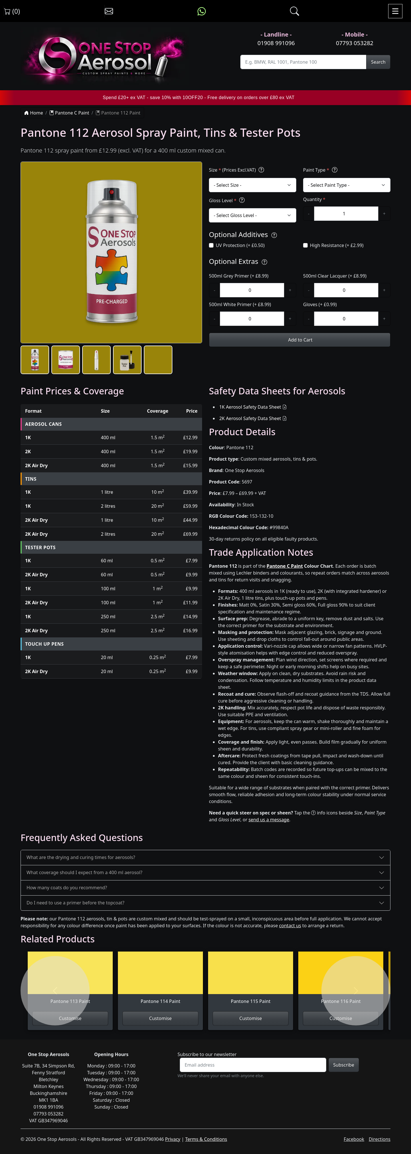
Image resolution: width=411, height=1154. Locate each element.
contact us (290, 925)
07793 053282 (354, 43)
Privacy (172, 1139)
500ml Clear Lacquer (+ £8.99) (334, 276)
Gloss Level (227, 200)
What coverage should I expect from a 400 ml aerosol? (84, 872)
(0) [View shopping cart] (12, 11)
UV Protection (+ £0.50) (240, 245)
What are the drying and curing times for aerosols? (81, 857)
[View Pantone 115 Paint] (250, 981)
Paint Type (321, 169)
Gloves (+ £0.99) (320, 304)
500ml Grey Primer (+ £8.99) (239, 276)
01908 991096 (276, 43)
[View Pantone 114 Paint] (160, 981)
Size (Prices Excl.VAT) (237, 169)
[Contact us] (108, 11)
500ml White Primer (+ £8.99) (240, 304)
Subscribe (343, 1065)
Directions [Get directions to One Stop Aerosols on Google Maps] (379, 1139)
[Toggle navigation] (395, 11)
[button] (35, 360)
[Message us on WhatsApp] (202, 11)
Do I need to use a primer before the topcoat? (75, 903)
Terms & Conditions (206, 1139)
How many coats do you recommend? (67, 887)
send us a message (269, 819)
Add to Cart (299, 340)
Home (33, 113)
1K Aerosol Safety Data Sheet (250, 407)
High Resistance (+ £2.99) (337, 245)
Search (378, 62)
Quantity (314, 199)
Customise (160, 1018)
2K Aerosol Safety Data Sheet (250, 418)
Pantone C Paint (69, 113)
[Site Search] (303, 62)
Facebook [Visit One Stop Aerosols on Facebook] (354, 1139)
